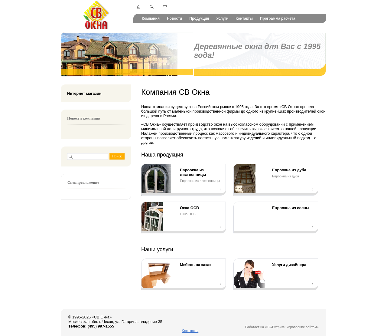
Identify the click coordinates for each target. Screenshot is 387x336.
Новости (174, 18)
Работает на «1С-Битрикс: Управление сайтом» (282, 327)
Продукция (199, 18)
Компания (151, 18)
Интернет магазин (84, 93)
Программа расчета (277, 18)
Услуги (222, 18)
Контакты (244, 18)
